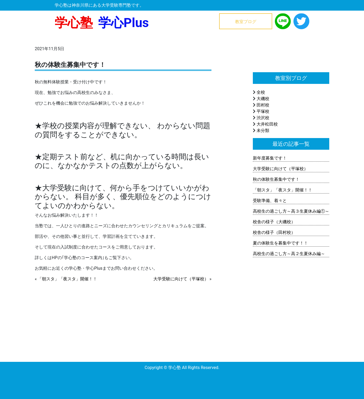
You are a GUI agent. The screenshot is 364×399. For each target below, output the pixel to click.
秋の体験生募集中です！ (276, 179)
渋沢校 (263, 117)
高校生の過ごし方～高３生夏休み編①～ (291, 211)
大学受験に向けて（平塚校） (181, 278)
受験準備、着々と (270, 200)
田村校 (263, 105)
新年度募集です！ (270, 158)
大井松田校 (267, 124)
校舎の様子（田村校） (274, 232)
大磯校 (263, 98)
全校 (261, 92)
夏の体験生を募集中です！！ (280, 243)
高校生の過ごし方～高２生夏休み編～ (289, 253)
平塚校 (263, 111)
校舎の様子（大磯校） (274, 221)
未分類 (263, 130)
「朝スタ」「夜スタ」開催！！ (67, 278)
